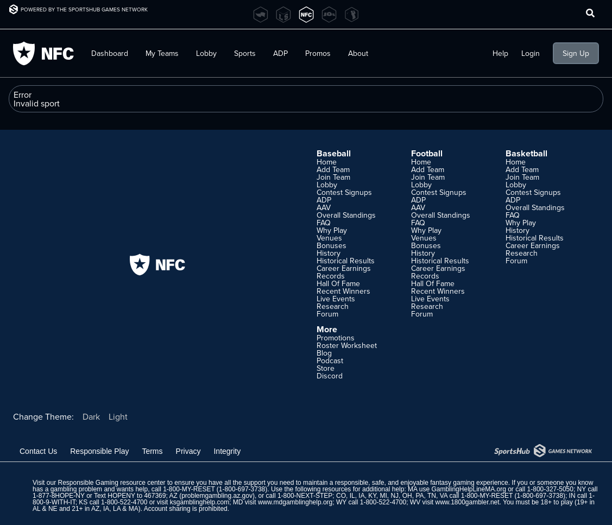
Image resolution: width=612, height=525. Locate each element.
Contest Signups (344, 192)
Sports (245, 53)
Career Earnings (344, 268)
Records (331, 275)
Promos (318, 53)
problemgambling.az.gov (217, 495)
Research (333, 306)
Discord (330, 375)
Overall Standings (346, 215)
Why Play (332, 230)
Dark (91, 416)
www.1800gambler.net (467, 502)
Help (500, 53)
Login (530, 53)
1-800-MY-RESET (188, 489)
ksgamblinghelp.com (199, 502)
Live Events (336, 298)
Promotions (336, 337)
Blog (324, 352)
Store (326, 368)
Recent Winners (343, 291)
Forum (327, 313)
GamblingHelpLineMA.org (468, 489)
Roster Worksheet (347, 345)
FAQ (324, 222)
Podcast (330, 360)
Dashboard (109, 53)
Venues (329, 237)
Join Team (333, 177)
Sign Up (576, 53)
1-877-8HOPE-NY (59, 495)
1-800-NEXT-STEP (304, 495)
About (358, 53)
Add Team (333, 169)
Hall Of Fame (338, 283)
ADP (280, 53)
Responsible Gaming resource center (111, 482)
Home (327, 161)
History (328, 253)
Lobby (206, 53)
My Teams (162, 53)
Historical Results (346, 260)
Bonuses (331, 245)
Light (118, 416)
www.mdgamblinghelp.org (295, 502)
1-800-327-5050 (550, 489)
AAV (324, 207)
